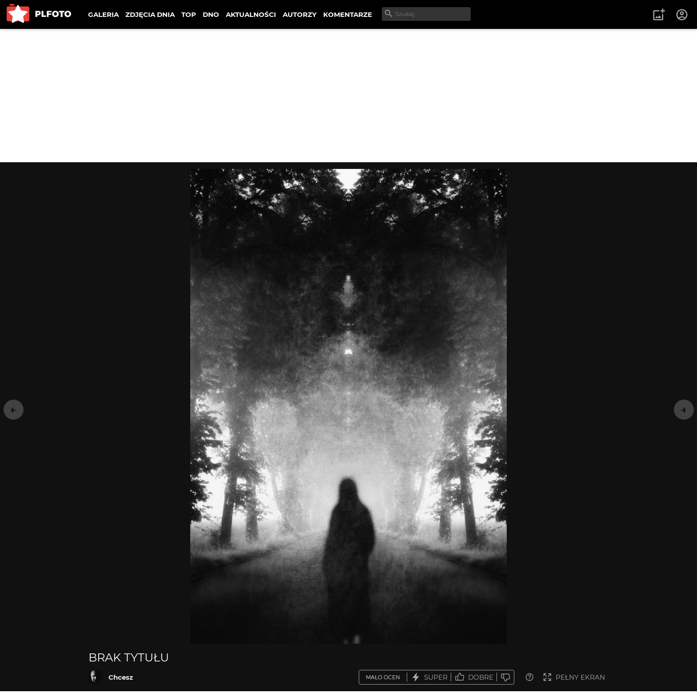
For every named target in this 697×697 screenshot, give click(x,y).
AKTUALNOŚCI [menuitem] (251, 14)
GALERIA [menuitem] (103, 14)
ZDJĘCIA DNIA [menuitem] (150, 14)
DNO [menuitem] (211, 14)
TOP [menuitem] (188, 14)
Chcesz (120, 677)
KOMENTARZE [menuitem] (347, 14)
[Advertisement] (348, 95)
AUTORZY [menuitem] (299, 14)
